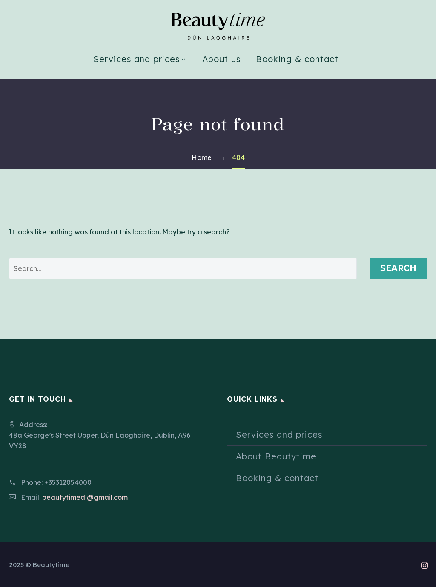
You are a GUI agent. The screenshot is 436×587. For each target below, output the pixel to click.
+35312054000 (68, 482)
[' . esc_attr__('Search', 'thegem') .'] (183, 268)
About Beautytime (276, 456)
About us (221, 59)
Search (398, 268)
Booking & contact (297, 59)
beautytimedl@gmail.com (85, 497)
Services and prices (136, 59)
